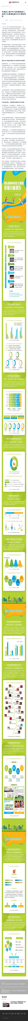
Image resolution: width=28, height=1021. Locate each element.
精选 (12, 1013)
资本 (16, 1013)
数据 (7, 6)
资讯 (7, 1013)
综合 (24, 1013)
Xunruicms (6, 1018)
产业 (10, 1013)
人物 (21, 1013)
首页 (4, 6)
